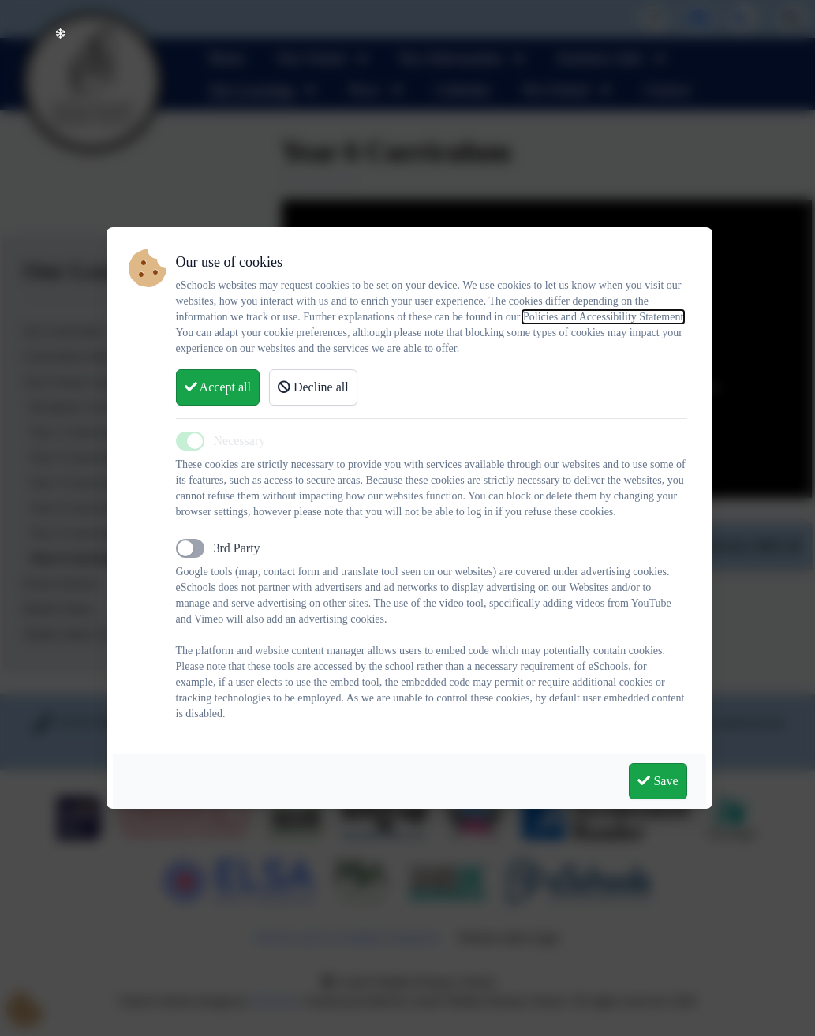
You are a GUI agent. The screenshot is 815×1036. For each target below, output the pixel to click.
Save (657, 780)
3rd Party (237, 548)
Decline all (313, 387)
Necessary (240, 440)
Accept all (218, 387)
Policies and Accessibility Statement (603, 317)
